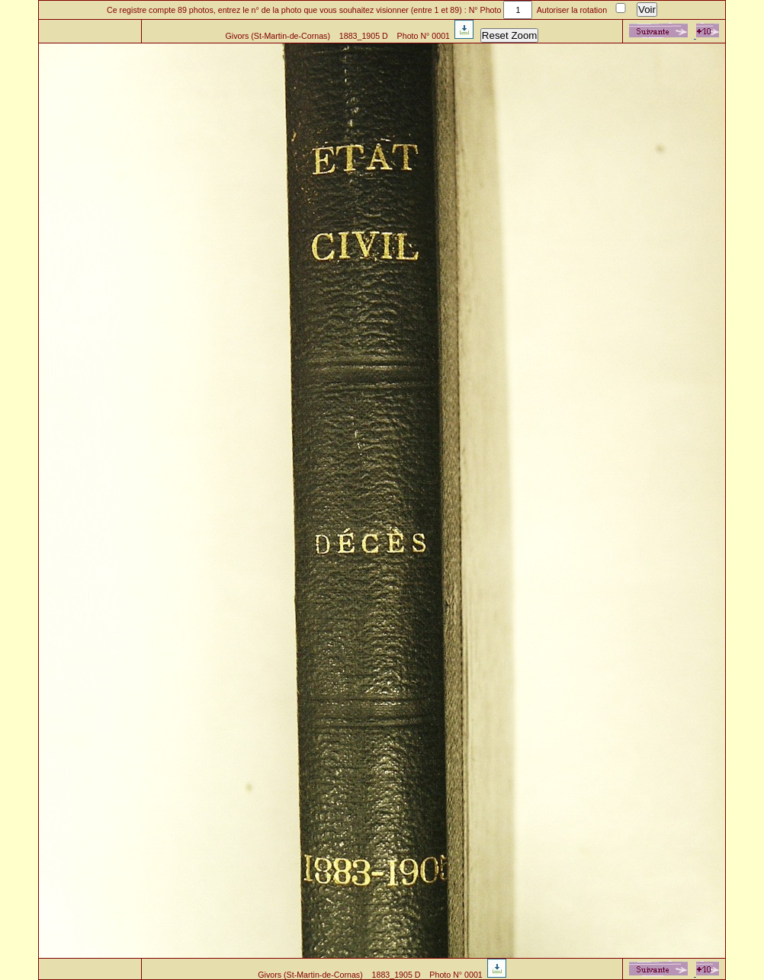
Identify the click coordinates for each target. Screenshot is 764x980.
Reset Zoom (510, 35)
